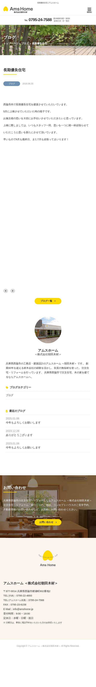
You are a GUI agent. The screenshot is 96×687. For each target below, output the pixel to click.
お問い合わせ (48, 522)
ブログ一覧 (48, 301)
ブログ (9, 395)
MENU (89, 10)
